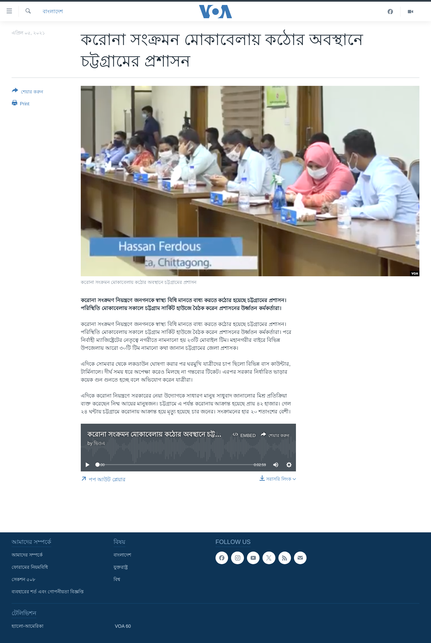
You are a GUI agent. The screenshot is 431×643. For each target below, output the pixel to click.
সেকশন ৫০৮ (23, 579)
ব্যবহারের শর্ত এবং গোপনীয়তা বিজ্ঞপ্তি (48, 591)
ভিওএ (99, 443)
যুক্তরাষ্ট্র (121, 567)
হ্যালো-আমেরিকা (27, 626)
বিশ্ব (117, 579)
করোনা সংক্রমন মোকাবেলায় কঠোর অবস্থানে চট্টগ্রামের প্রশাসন (170, 434)
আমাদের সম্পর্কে (27, 555)
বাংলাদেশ (53, 11)
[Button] (27, 92)
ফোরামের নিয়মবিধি (30, 567)
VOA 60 (123, 626)
